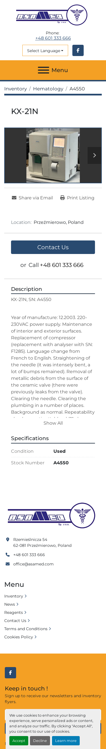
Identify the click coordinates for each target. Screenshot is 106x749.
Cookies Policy (18, 636)
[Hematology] (48, 89)
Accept (18, 741)
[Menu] (43, 70)
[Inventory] (15, 89)
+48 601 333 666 (53, 38)
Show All (53, 423)
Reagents (13, 612)
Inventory (13, 596)
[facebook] (78, 50)
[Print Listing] (77, 198)
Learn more (66, 741)
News (9, 604)
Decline (40, 741)
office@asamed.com (33, 564)
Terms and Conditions (25, 628)
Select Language (43, 50)
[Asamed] (53, 515)
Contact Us (53, 247)
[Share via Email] (32, 198)
